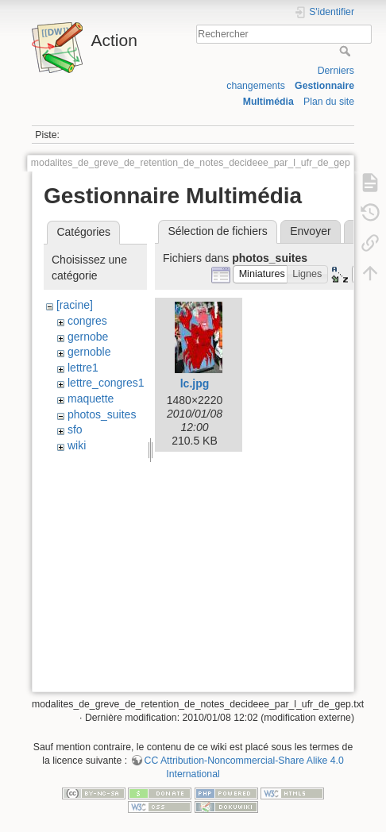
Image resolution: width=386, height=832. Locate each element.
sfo (75, 429)
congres (87, 320)
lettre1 (83, 367)
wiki (77, 445)
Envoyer (310, 231)
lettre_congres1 (106, 382)
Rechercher (346, 50)
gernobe (88, 336)
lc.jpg (195, 383)
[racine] (74, 305)
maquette (91, 398)
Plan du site (328, 101)
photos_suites (102, 414)
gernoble (89, 351)
